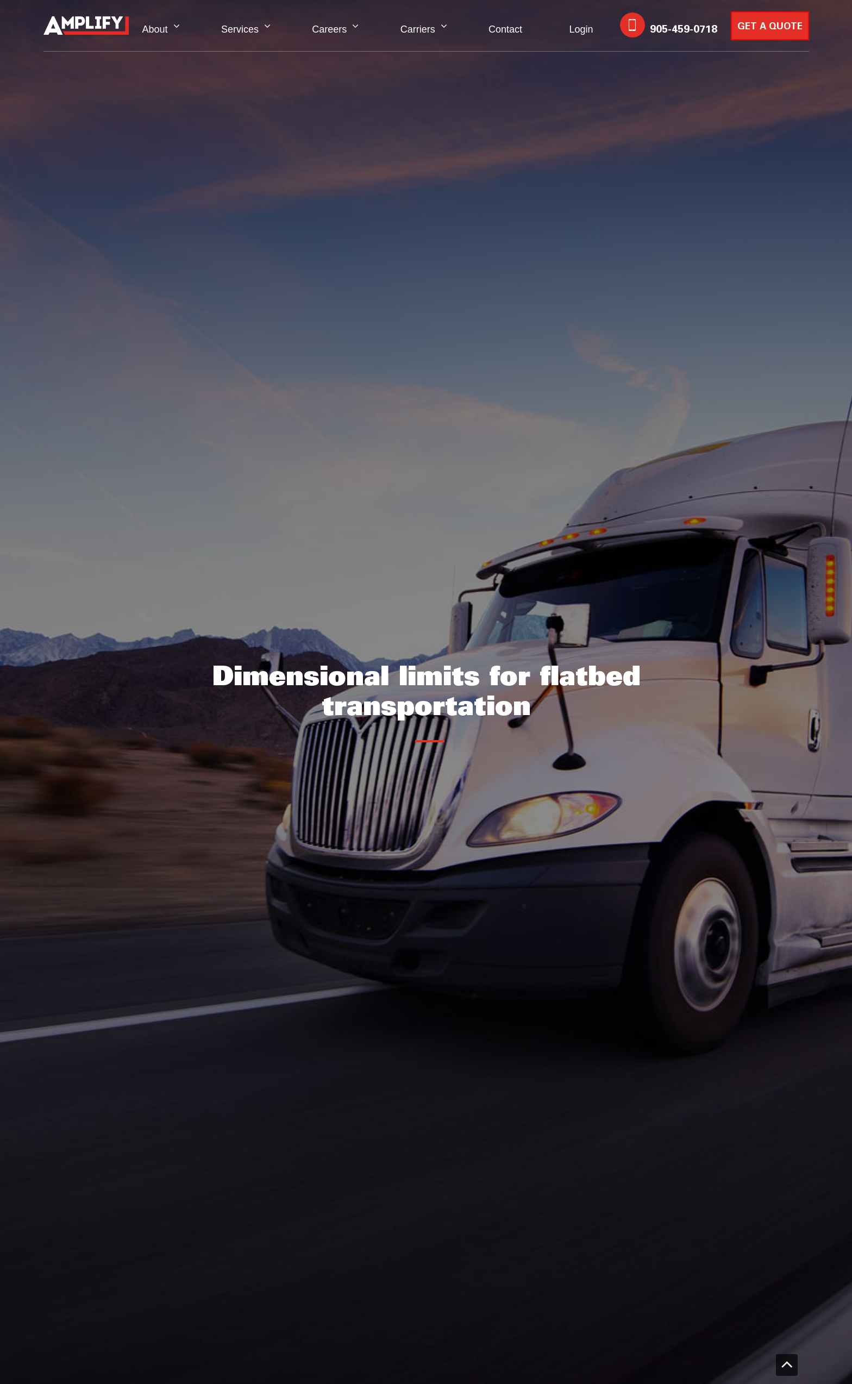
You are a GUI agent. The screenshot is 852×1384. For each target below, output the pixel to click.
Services (240, 29)
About (155, 29)
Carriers (417, 29)
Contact (505, 29)
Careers (329, 29)
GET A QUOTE (770, 27)
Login (581, 29)
